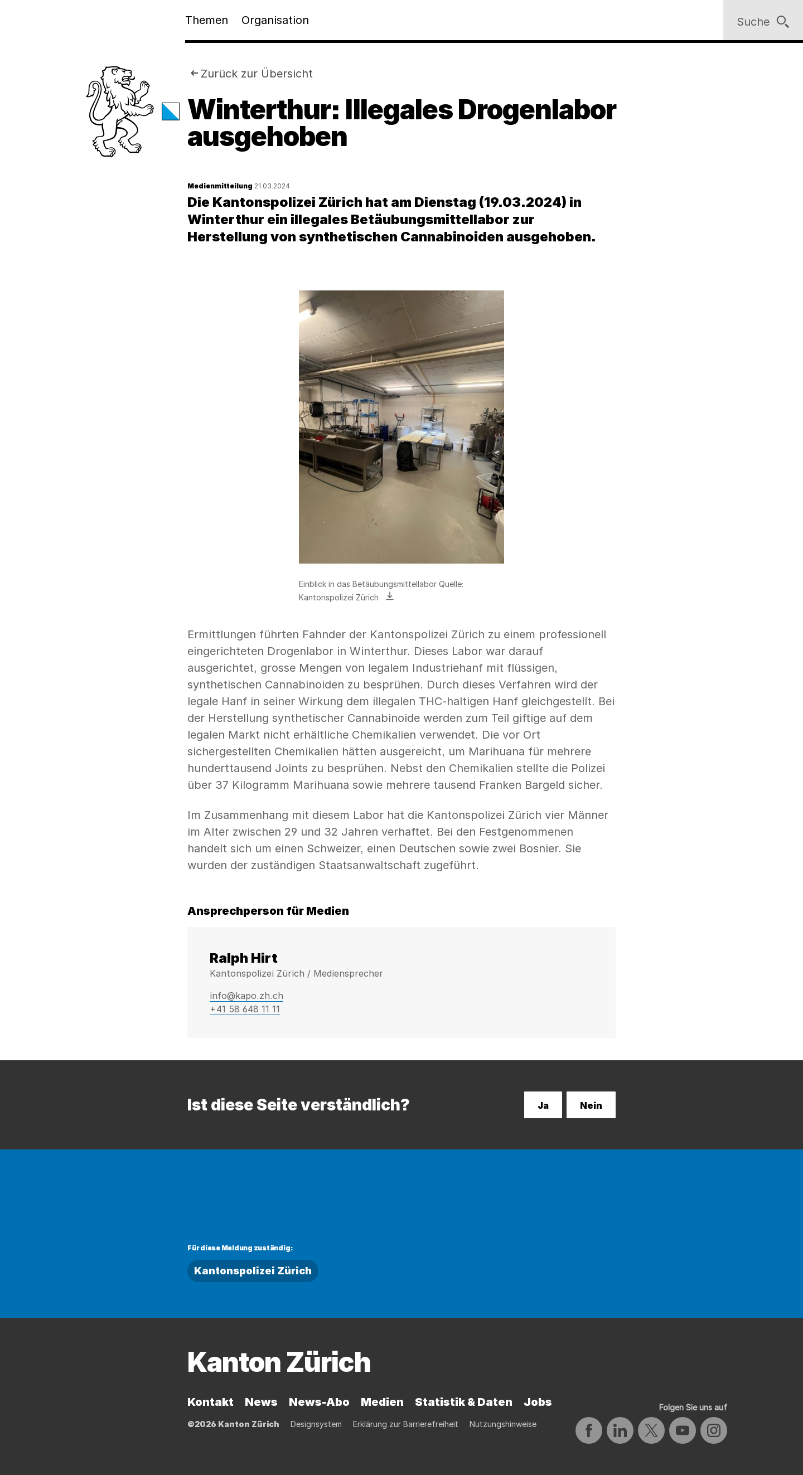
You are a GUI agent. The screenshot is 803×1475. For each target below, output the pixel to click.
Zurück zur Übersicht (257, 73)
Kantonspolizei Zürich (253, 1271)
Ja (543, 1105)
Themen (206, 20)
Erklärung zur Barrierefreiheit (405, 1424)
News (261, 1402)
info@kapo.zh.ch (246, 995)
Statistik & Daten (463, 1402)
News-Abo (319, 1402)
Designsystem (316, 1424)
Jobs (538, 1402)
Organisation (275, 20)
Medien (382, 1402)
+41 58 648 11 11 (245, 1009)
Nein (591, 1105)
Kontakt (210, 1402)
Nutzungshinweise (503, 1424)
